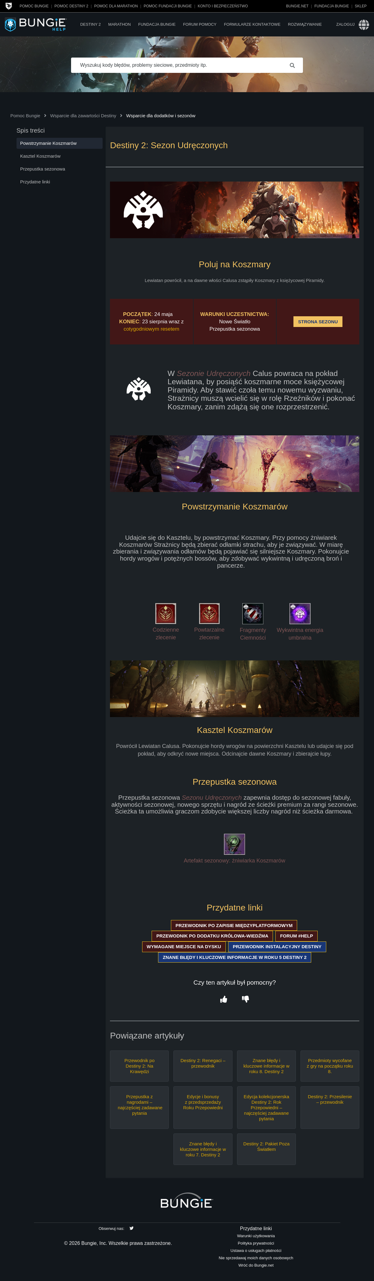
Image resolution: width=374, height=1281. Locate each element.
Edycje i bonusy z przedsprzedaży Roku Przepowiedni (203, 1102)
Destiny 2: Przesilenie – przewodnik (330, 1099)
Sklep (361, 6)
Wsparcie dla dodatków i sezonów (160, 115)
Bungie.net (297, 6)
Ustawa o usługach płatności (256, 1250)
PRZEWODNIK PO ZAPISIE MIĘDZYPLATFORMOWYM (234, 925)
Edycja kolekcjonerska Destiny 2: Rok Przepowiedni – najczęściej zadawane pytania (266, 1107)
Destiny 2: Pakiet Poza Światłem (266, 1146)
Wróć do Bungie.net (256, 1265)
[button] (223, 1000)
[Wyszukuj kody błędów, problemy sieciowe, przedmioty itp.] (187, 65)
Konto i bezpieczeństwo (223, 6)
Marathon (119, 24)
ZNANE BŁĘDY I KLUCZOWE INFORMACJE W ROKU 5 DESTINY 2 (234, 957)
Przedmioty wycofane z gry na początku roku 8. (330, 1066)
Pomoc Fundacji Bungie (168, 6)
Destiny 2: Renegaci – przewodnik (202, 1063)
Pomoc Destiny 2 (71, 6)
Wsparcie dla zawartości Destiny (83, 115)
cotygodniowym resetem (151, 329)
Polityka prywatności (256, 1243)
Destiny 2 (90, 24)
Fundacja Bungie (331, 6)
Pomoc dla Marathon (116, 6)
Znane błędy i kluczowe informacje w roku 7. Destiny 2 (203, 1149)
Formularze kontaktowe (252, 24)
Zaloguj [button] (345, 24)
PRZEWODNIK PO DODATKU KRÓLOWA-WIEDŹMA (212, 935)
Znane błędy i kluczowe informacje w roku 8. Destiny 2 (266, 1066)
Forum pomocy (200, 24)
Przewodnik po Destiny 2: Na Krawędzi (139, 1066)
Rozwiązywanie (305, 24)
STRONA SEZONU (318, 321)
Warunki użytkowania (256, 1236)
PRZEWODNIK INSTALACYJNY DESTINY (277, 946)
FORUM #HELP (296, 935)
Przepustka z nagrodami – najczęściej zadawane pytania (139, 1105)
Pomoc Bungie (34, 6)
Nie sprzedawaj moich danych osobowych (256, 1258)
